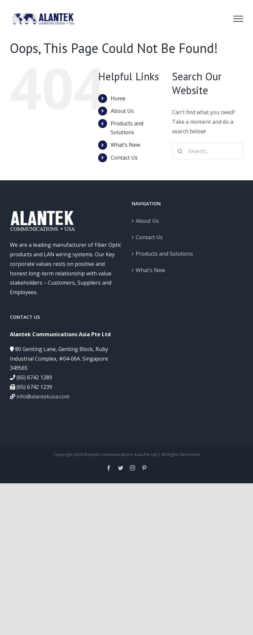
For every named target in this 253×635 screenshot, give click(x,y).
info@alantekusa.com (43, 396)
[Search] (180, 151)
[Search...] (207, 151)
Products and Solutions (164, 253)
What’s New (125, 144)
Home (118, 98)
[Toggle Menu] (238, 19)
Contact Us (124, 157)
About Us (122, 110)
